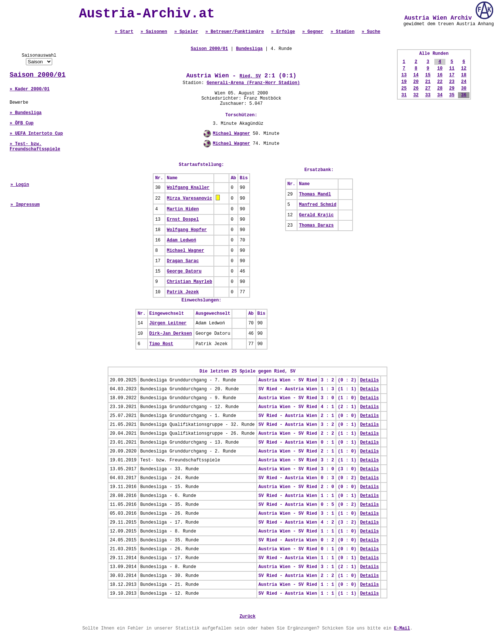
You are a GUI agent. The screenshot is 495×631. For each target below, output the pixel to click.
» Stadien (342, 31)
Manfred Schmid (317, 204)
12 (463, 68)
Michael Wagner (231, 133)
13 (404, 75)
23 (451, 81)
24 (463, 81)
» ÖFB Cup (22, 123)
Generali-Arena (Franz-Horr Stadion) (253, 83)
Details (369, 380)
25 (404, 88)
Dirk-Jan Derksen (170, 333)
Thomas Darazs (316, 225)
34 (439, 95)
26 (415, 88)
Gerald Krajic (316, 215)
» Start (124, 31)
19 (404, 81)
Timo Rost (161, 344)
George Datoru (184, 271)
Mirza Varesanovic (189, 198)
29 (451, 88)
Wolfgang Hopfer (187, 230)
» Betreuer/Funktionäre (234, 31)
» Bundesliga (25, 113)
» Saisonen (154, 31)
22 (439, 81)
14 (415, 75)
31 (404, 95)
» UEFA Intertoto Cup (36, 133)
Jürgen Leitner (168, 323)
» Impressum (25, 204)
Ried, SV (250, 76)
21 (427, 81)
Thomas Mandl (315, 194)
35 (451, 95)
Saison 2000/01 (37, 75)
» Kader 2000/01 (30, 89)
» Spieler (186, 31)
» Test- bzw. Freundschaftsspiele (35, 146)
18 (463, 75)
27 (427, 88)
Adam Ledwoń (181, 240)
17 (451, 75)
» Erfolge (283, 31)
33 (427, 95)
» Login (19, 184)
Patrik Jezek (183, 292)
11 (451, 68)
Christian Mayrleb (189, 281)
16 (439, 75)
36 (463, 95)
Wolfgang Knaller (188, 187)
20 (415, 81)
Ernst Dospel (183, 219)
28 (439, 88)
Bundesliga (249, 48)
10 (439, 68)
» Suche (370, 31)
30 (463, 88)
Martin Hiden (183, 209)
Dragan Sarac (183, 261)
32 (415, 95)
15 (427, 75)
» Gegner (313, 31)
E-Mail (402, 628)
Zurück (247, 616)
